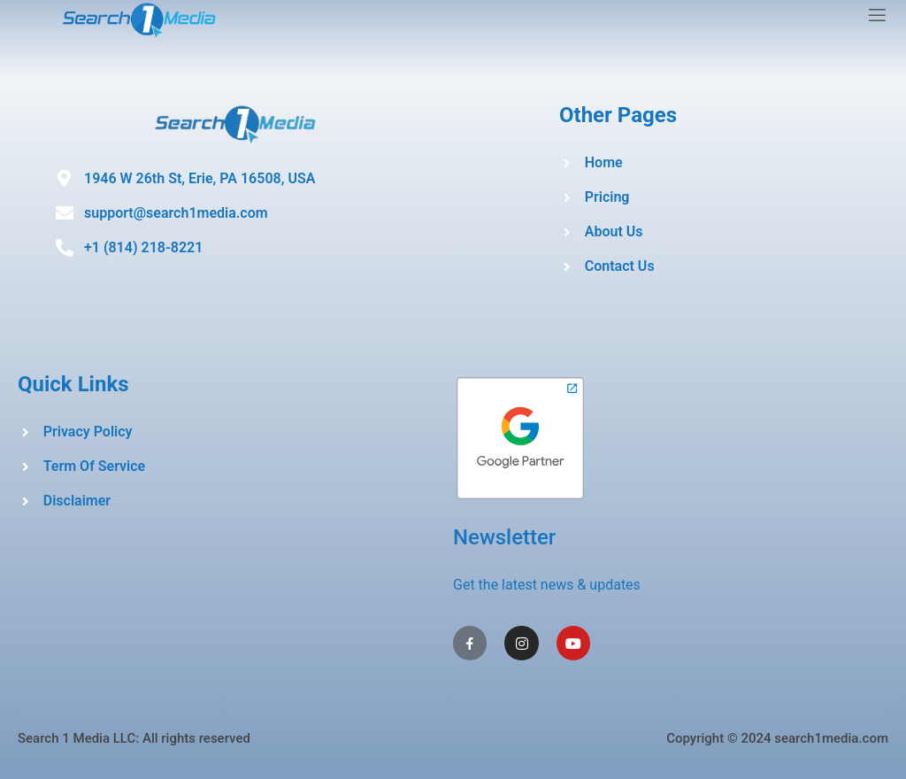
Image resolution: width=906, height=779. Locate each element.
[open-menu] (877, 17)
